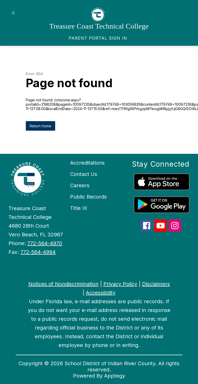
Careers (79, 185)
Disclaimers (156, 284)
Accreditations (87, 163)
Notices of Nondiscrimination (63, 284)
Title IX (78, 208)
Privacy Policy (120, 284)
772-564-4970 (44, 243)
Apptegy (114, 376)
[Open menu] (13, 13)
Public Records (88, 197)
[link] (98, 38)
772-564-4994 (38, 252)
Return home (40, 126)
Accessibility (101, 293)
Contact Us (83, 174)
